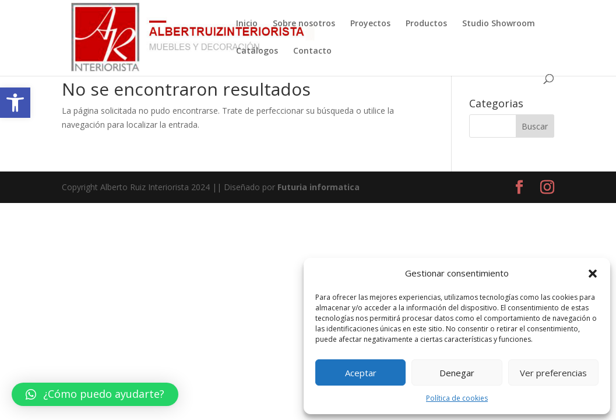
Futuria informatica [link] (318, 186)
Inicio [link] (247, 24)
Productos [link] (426, 24)
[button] (593, 273)
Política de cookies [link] (457, 398)
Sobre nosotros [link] (304, 24)
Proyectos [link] (370, 24)
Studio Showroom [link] (498, 24)
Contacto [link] (312, 51)
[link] (15, 103)
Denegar (456, 373)
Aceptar (360, 373)
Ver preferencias (553, 373)
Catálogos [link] (257, 51)
